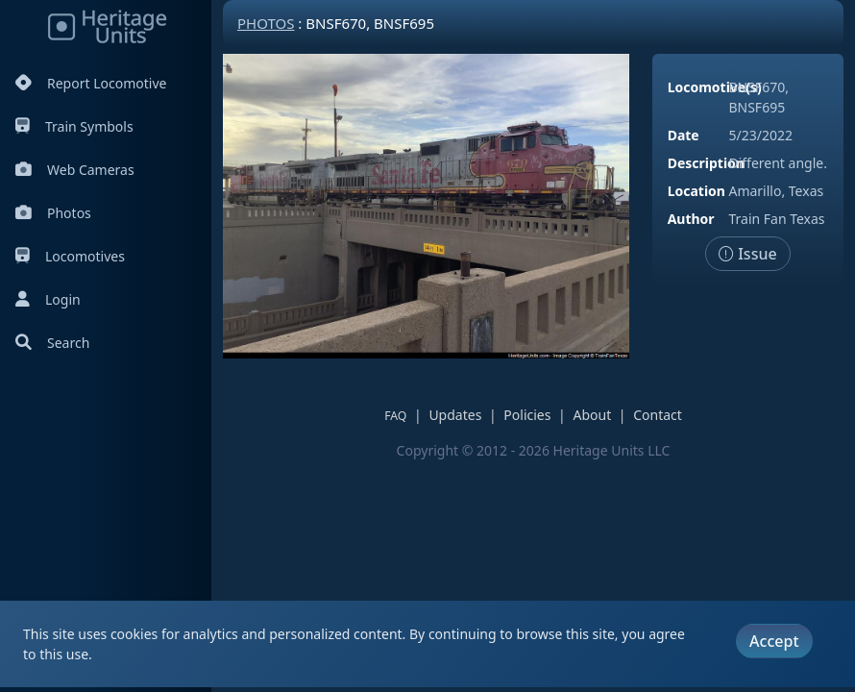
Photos (53, 213)
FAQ (395, 416)
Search (52, 343)
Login (48, 299)
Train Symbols (74, 126)
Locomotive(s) (715, 87)
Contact (657, 415)
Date (683, 135)
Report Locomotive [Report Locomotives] (90, 83)
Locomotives (70, 256)
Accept (773, 641)
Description (706, 163)
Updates (454, 415)
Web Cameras (74, 170)
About (592, 415)
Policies (526, 415)
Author (691, 219)
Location (696, 191)
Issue (748, 253)
